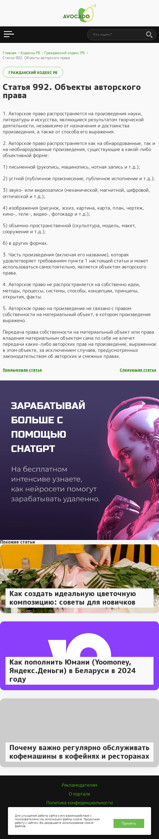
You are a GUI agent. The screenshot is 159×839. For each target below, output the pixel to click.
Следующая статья (138, 370)
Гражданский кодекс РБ (32, 72)
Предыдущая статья (22, 370)
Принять (129, 823)
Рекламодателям (79, 785)
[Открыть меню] (9, 34)
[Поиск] (149, 35)
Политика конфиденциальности (79, 803)
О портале (79, 794)
